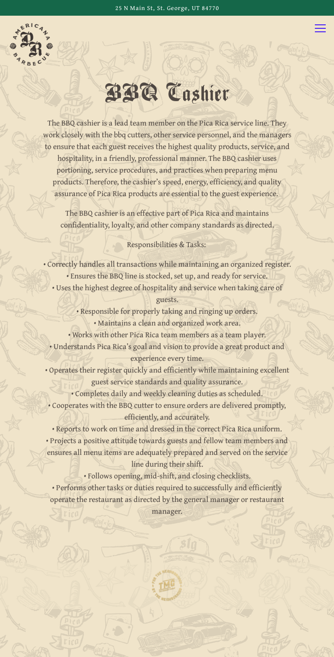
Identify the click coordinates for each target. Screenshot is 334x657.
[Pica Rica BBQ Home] (31, 44)
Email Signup (167, 644)
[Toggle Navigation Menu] (320, 28)
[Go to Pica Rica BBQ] (167, 8)
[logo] (167, 587)
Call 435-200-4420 (167, 618)
